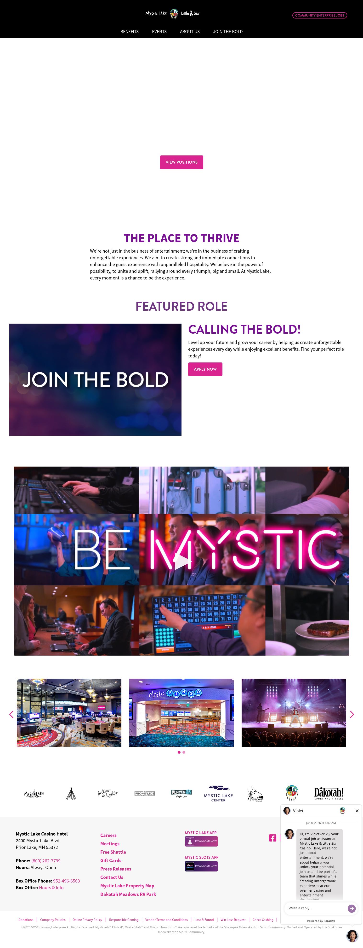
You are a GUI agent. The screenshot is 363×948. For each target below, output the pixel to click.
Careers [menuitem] (108, 835)
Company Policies (53, 920)
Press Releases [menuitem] (115, 869)
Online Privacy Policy (87, 920)
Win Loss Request (233, 920)
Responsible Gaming (123, 920)
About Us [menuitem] (190, 31)
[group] (69, 713)
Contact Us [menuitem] (111, 877)
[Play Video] (182, 561)
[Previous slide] (11, 714)
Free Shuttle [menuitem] (113, 852)
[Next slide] (352, 714)
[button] (179, 752)
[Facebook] (272, 838)
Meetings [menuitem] (109, 844)
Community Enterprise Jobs (319, 15)
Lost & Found (204, 920)
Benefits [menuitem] (129, 31)
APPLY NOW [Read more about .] (205, 369)
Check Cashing (263, 920)
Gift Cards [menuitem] (110, 860)
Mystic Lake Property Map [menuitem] (127, 886)
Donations (25, 920)
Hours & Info (51, 887)
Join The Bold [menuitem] (228, 31)
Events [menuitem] (159, 31)
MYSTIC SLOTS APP (201, 857)
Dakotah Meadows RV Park (128, 894)
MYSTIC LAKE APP (200, 832)
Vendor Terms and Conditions (166, 920)
